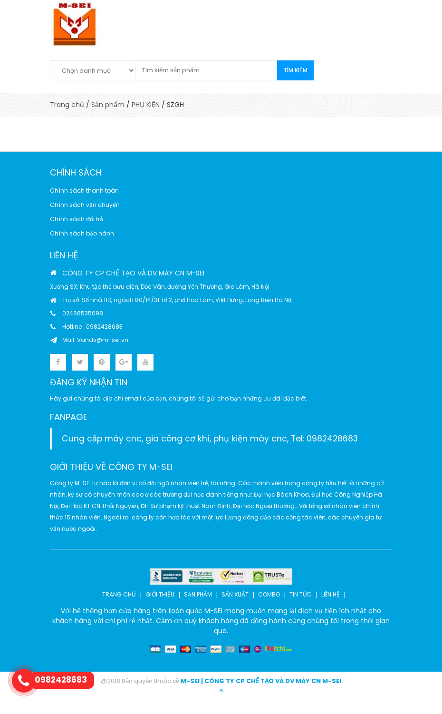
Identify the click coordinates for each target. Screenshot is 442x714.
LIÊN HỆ (330, 594)
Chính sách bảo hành (82, 233)
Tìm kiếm (295, 70)
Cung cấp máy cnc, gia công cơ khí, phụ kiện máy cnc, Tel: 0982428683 (210, 438)
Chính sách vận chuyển (85, 205)
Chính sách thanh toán (84, 190)
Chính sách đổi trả (76, 219)
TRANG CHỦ (119, 594)
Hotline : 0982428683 (92, 327)
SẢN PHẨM (198, 594)
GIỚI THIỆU (159, 594)
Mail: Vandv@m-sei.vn (95, 340)
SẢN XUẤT (235, 594)
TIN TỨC (300, 594)
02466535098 (82, 313)
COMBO (269, 594)
